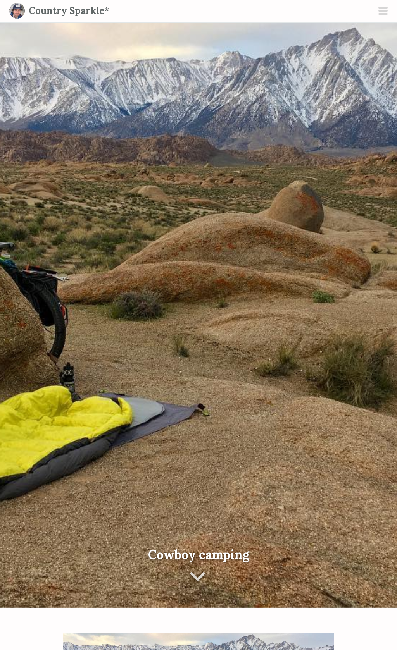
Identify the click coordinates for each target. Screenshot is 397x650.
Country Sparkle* (69, 11)
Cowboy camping (198, 554)
